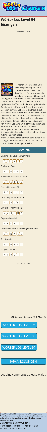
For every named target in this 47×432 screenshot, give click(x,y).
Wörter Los (21, 428)
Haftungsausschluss (10, 425)
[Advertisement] (23, 57)
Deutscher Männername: (12, 207)
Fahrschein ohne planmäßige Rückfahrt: (19, 228)
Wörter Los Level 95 (18, 325)
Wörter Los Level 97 (18, 347)
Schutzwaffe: (7, 239)
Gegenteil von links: (10, 218)
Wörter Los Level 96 (18, 336)
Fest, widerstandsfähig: (11, 187)
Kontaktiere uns (30, 425)
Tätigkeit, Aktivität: (9, 249)
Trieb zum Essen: (9, 166)
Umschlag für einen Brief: (12, 197)
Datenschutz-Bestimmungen (14, 422)
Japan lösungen (23, 361)
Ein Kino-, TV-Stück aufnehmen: (15, 155)
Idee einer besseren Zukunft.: (14, 176)
